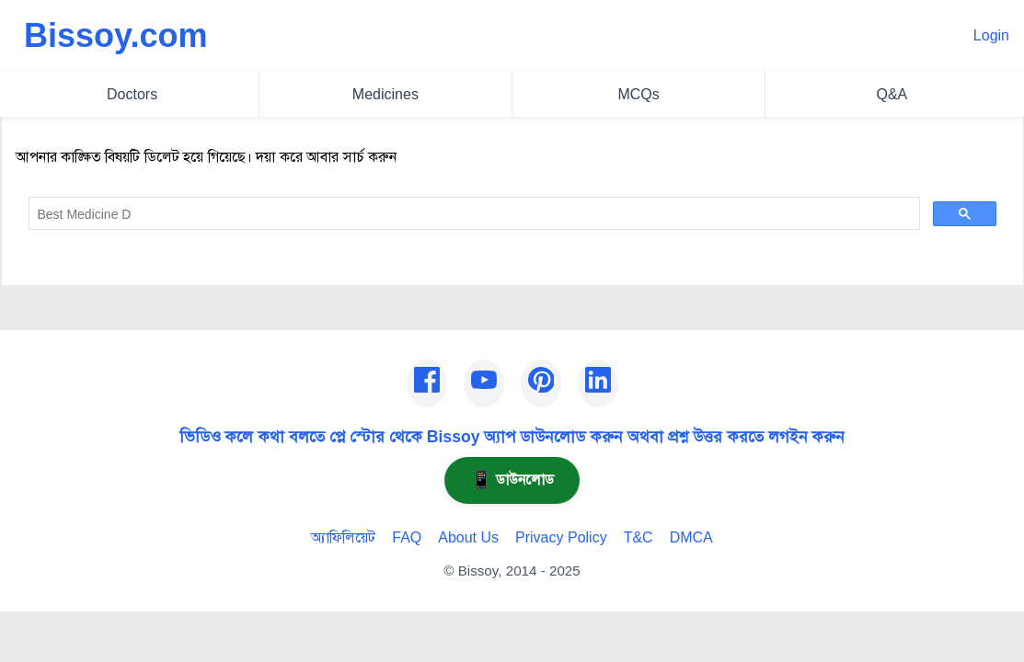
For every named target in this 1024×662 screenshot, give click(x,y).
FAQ (406, 537)
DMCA (691, 537)
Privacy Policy (561, 537)
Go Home (47, 260)
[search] (472, 214)
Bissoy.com (115, 35)
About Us (468, 537)
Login (991, 35)
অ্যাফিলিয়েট (343, 537)
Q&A (891, 94)
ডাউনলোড (512, 479)
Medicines (385, 94)
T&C (638, 537)
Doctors (132, 94)
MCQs (638, 94)
